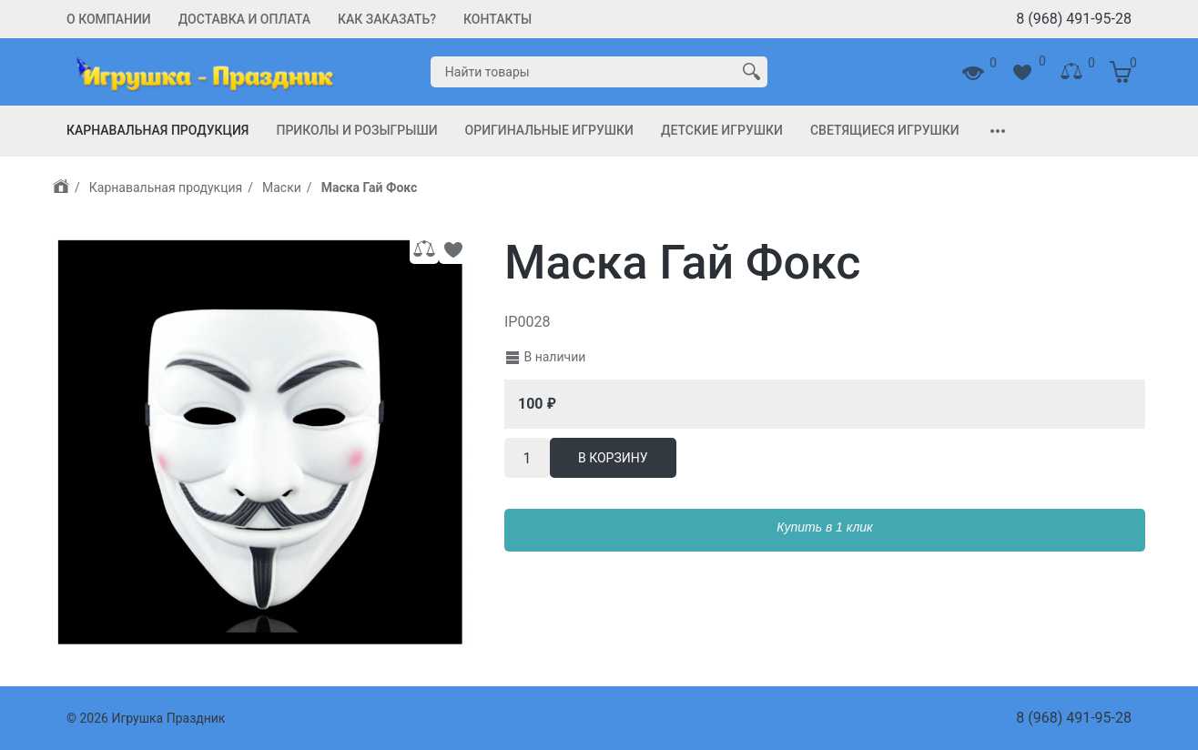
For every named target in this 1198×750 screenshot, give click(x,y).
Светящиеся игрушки (884, 130)
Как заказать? (387, 19)
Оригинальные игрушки (549, 130)
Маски (281, 187)
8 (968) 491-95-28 (1074, 18)
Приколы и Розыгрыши (356, 130)
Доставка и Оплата (244, 19)
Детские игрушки (722, 130)
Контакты (497, 19)
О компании (108, 19)
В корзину (613, 458)
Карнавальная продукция (157, 130)
